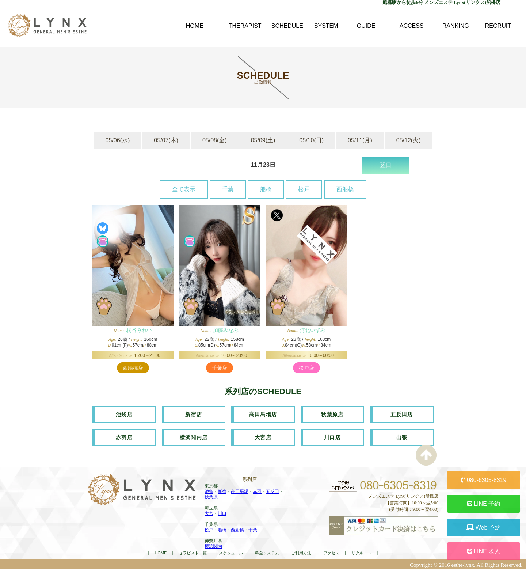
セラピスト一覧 (193, 552)
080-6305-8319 (484, 480)
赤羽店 (124, 436)
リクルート (361, 552)
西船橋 (345, 189)
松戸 (304, 189)
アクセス (331, 552)
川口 (222, 512)
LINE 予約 (483, 504)
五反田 (272, 490)
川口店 (332, 436)
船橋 (266, 189)
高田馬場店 (263, 414)
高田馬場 (239, 490)
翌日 (386, 165)
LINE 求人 (483, 551)
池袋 (209, 490)
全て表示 (183, 189)
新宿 (222, 490)
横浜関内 (213, 545)
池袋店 (124, 414)
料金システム (267, 552)
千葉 (228, 189)
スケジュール (231, 552)
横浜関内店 (194, 436)
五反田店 (401, 414)
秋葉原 (211, 495)
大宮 (209, 512)
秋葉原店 (332, 414)
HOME (161, 552)
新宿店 (193, 414)
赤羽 (257, 490)
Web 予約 (483, 527)
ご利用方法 (301, 552)
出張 (402, 436)
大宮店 (263, 436)
